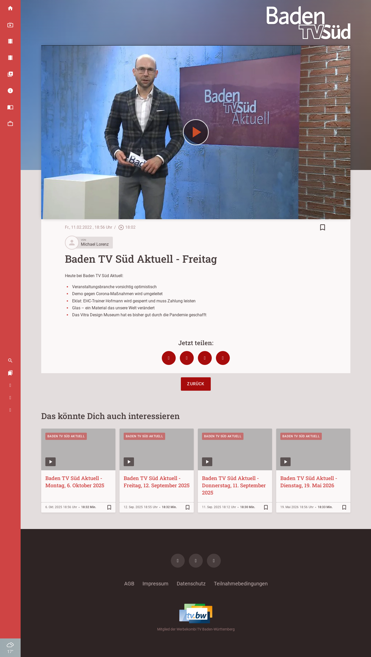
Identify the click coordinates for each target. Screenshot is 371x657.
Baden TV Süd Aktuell (66, 436)
